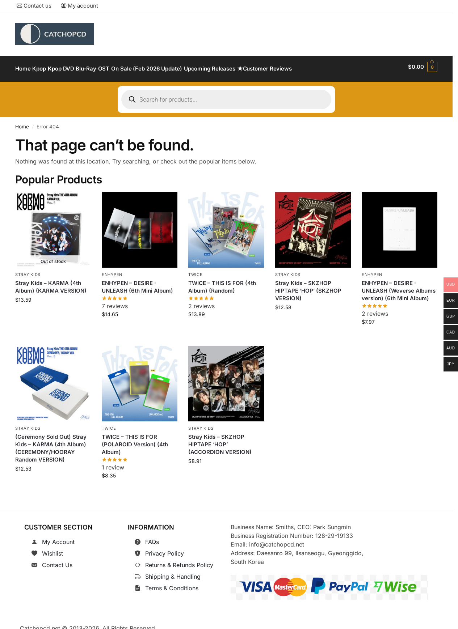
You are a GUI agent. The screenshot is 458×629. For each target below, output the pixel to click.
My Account (58, 537)
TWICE (195, 270)
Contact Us (57, 561)
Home (22, 123)
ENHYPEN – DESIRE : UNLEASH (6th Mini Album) (137, 283)
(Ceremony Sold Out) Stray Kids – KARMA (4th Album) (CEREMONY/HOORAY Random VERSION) (51, 444)
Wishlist (52, 549)
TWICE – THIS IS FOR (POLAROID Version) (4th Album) (135, 440)
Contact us (34, 5)
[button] (422, 67)
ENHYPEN (112, 270)
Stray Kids (28, 270)
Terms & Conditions (171, 584)
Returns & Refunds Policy (179, 561)
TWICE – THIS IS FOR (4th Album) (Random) (222, 283)
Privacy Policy (164, 549)
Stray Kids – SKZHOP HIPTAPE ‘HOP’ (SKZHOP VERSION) (308, 287)
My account (79, 5)
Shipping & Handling (173, 572)
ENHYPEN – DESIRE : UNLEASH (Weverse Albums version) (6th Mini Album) (399, 287)
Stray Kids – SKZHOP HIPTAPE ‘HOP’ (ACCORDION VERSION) (220, 440)
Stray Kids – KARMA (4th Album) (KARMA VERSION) (51, 283)
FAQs (152, 537)
